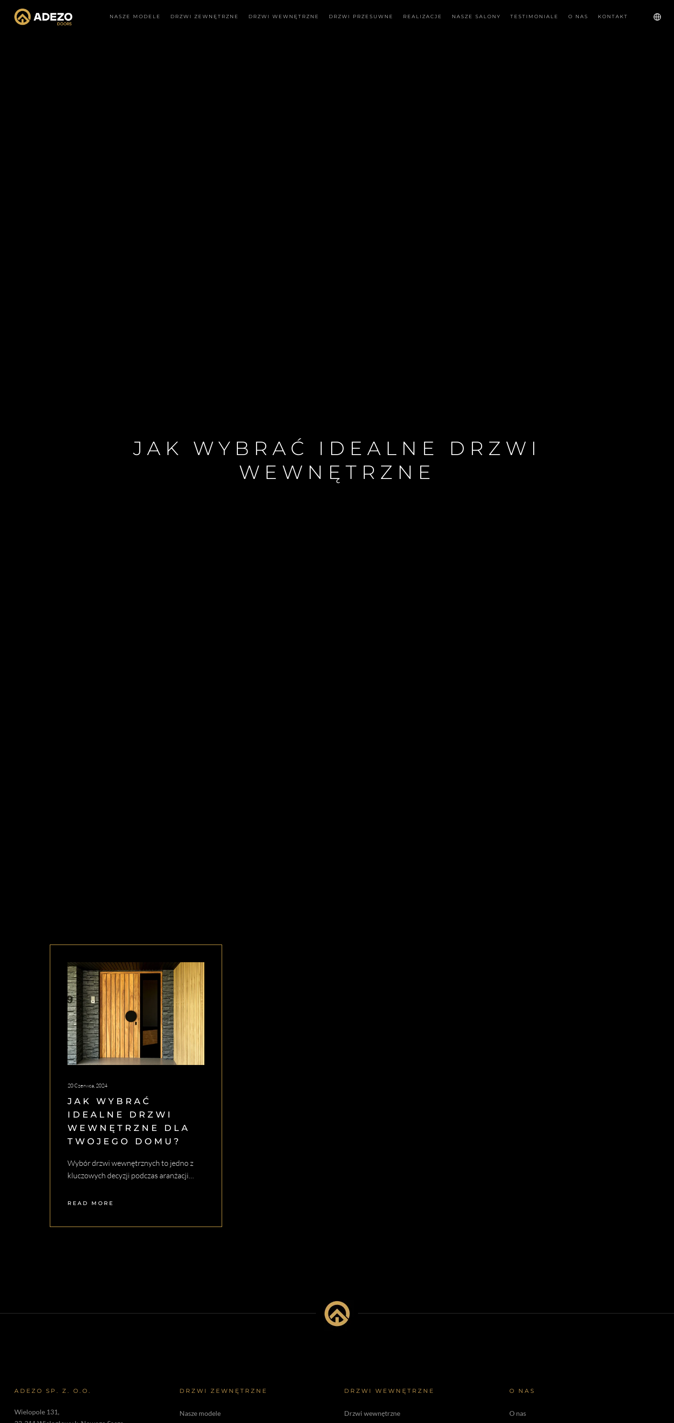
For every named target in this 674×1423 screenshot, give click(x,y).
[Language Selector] (651, 16)
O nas (517, 1413)
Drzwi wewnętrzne (372, 1413)
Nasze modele (200, 1413)
